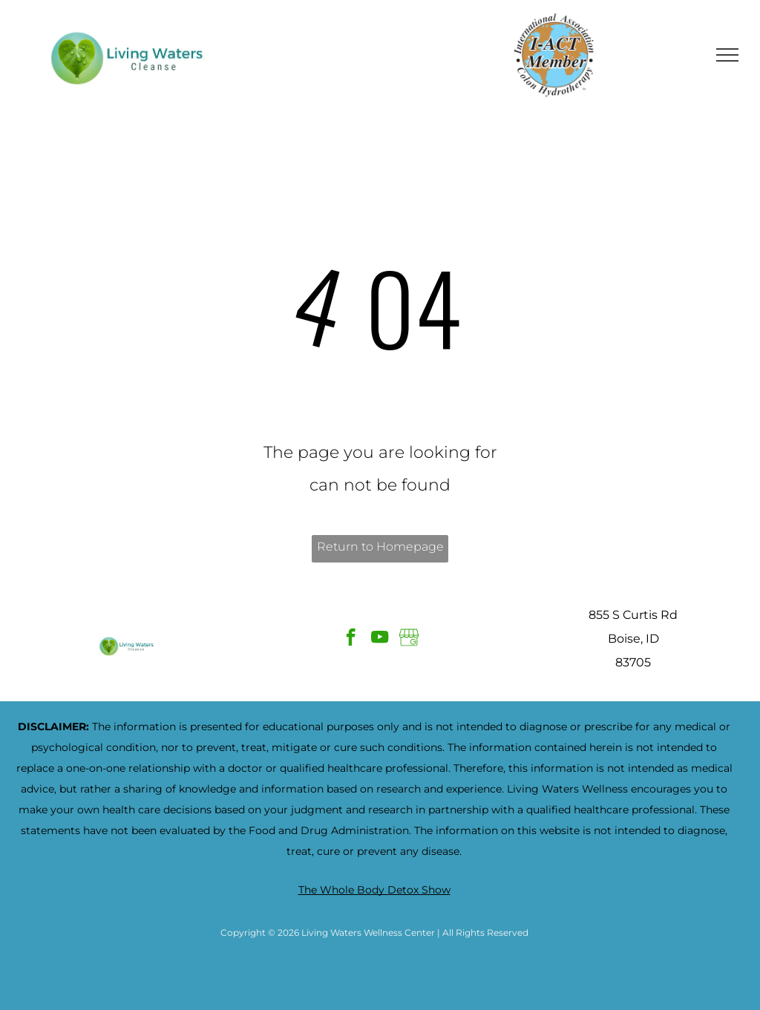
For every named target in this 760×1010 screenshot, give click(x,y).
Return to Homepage (380, 547)
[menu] (727, 55)
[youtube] (380, 639)
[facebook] (351, 639)
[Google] (409, 639)
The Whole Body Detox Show (374, 889)
